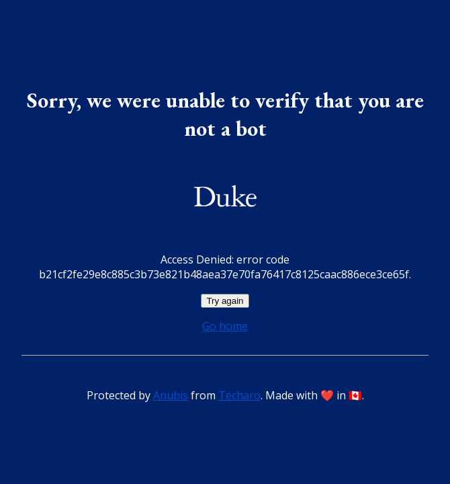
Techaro (239, 395)
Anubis (170, 395)
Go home (225, 326)
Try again (224, 301)
